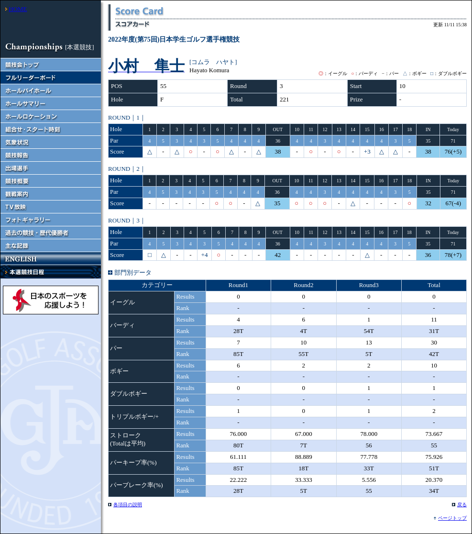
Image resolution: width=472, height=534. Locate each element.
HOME (18, 8)
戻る (462, 504)
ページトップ (452, 518)
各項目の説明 (127, 504)
